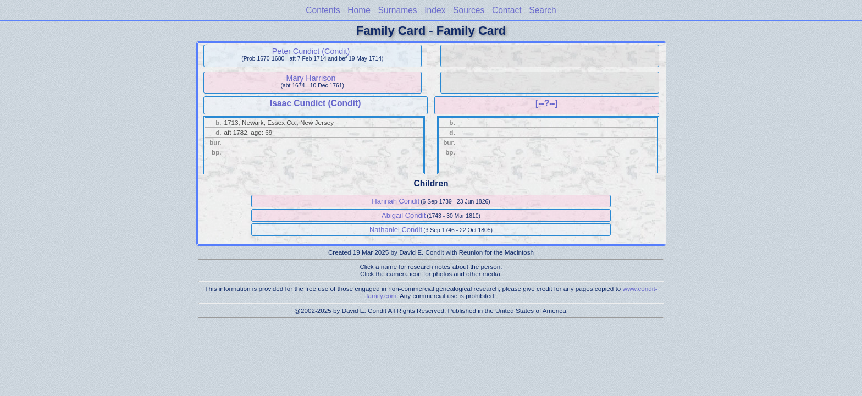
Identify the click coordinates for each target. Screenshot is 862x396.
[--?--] (546, 103)
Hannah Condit (395, 201)
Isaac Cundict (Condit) (315, 103)
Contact (507, 10)
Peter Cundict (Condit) (311, 51)
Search (542, 10)
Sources (468, 10)
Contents (323, 10)
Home (359, 10)
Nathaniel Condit (395, 230)
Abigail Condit (404, 215)
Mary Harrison (311, 78)
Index (434, 10)
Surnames (397, 10)
